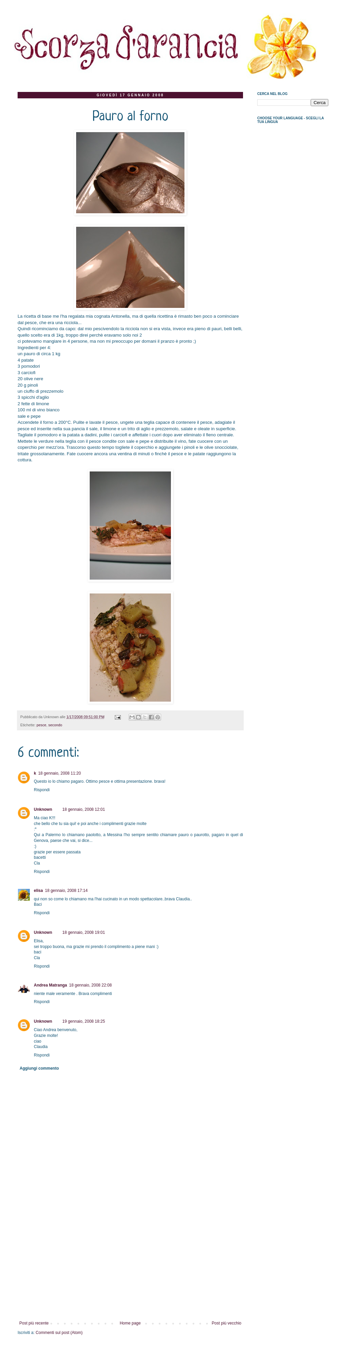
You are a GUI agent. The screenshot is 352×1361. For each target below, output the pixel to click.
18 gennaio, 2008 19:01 (83, 932)
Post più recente (34, 1323)
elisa (38, 890)
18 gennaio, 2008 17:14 (66, 890)
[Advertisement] (130, 1270)
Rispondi (42, 789)
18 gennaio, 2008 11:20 (59, 773)
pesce (41, 725)
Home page (130, 1323)
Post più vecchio (226, 1323)
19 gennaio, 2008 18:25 (83, 1021)
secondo (55, 725)
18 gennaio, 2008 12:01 (83, 809)
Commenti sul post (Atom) (59, 1332)
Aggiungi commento (39, 1068)
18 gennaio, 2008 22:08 (90, 985)
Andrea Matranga (50, 985)
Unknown (43, 809)
